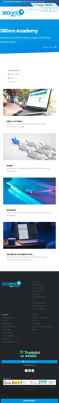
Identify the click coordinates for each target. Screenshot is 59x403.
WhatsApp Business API (39, 306)
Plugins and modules (9, 327)
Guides (11, 78)
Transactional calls (38, 303)
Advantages (36, 323)
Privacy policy (23, 387)
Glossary (11, 82)
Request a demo (49, 47)
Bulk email (35, 294)
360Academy (13, 70)
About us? (35, 320)
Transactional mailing (39, 297)
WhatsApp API (7, 324)
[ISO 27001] (7, 382)
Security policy (41, 387)
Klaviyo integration (8, 336)
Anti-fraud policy (50, 387)
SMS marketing (36, 285)
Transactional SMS (38, 288)
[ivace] (51, 382)
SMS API (5, 321)
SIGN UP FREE (29, 401)
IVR (33, 300)
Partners (34, 330)
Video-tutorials (14, 121)
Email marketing (37, 291)
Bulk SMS (35, 282)
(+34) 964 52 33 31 (31, 9)
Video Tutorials (13, 74)
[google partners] (25, 382)
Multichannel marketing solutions (42, 327)
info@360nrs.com (29, 362)
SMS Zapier (6, 339)
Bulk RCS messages (38, 309)
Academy (35, 317)
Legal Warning (32, 387)
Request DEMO (45, 9)
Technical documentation (19, 254)
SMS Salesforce (7, 333)
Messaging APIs (7, 318)
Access (54, 9)
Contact (34, 314)
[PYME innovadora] (16, 382)
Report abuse (29, 390)
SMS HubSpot (7, 330)
